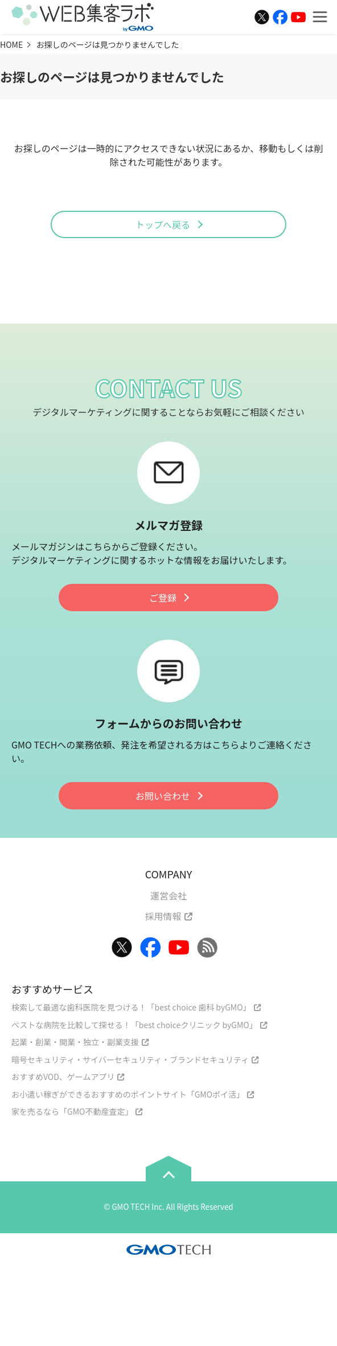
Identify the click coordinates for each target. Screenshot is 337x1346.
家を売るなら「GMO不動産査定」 (72, 1111)
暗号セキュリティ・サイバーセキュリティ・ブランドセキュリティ (130, 1059)
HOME (11, 44)
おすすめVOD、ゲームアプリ (62, 1076)
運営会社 (168, 895)
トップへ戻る (162, 224)
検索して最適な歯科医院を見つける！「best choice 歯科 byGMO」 (131, 1007)
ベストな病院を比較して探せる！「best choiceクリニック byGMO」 (134, 1024)
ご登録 (162, 597)
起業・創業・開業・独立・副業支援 (75, 1042)
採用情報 (163, 916)
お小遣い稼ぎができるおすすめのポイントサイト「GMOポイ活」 (127, 1094)
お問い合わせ (162, 796)
